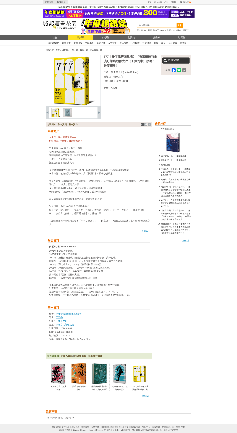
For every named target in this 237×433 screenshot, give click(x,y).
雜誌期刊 (184, 43)
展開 (144, 231)
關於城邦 (56, 427)
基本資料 (73, 124)
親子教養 (173, 43)
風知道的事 (166, 165)
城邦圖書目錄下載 (109, 427)
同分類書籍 (80, 356)
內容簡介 (51, 124)
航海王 (156, 30)
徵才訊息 (66, 427)
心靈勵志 (135, 43)
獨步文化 (118, 76)
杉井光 (179, 30)
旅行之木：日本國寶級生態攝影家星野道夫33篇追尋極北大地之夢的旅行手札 (175, 203)
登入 (150, 2)
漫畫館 (156, 37)
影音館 (181, 37)
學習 (163, 43)
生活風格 (124, 43)
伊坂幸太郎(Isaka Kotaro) (124, 72)
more (185, 240)
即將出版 (78, 43)
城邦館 (80, 37)
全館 (55, 37)
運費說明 (49, 2)
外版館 (105, 37)
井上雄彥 (148, 30)
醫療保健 (147, 43)
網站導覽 (85, 427)
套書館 (131, 37)
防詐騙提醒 (135, 427)
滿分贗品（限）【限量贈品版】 (174, 156)
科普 (156, 43)
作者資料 (62, 124)
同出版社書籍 (95, 356)
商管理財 (101, 43)
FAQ (74, 418)
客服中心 (146, 427)
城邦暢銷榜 (54, 43)
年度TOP (171, 30)
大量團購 (95, 427)
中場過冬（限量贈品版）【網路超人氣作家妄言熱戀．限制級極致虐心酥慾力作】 (175, 172)
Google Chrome (80, 430)
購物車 (188, 2)
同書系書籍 (67, 356)
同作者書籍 (53, 356)
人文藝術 (112, 43)
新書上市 (66, 43)
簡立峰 (140, 30)
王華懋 (59, 317)
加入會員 (158, 2)
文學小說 (89, 43)
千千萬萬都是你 (168, 129)
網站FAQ (75, 427)
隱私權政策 (123, 427)
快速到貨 (61, 2)
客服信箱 (156, 427)
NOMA (163, 30)
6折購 (173, 2)
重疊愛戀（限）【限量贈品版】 (174, 160)
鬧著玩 (186, 30)
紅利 (166, 2)
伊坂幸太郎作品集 (65, 324)
